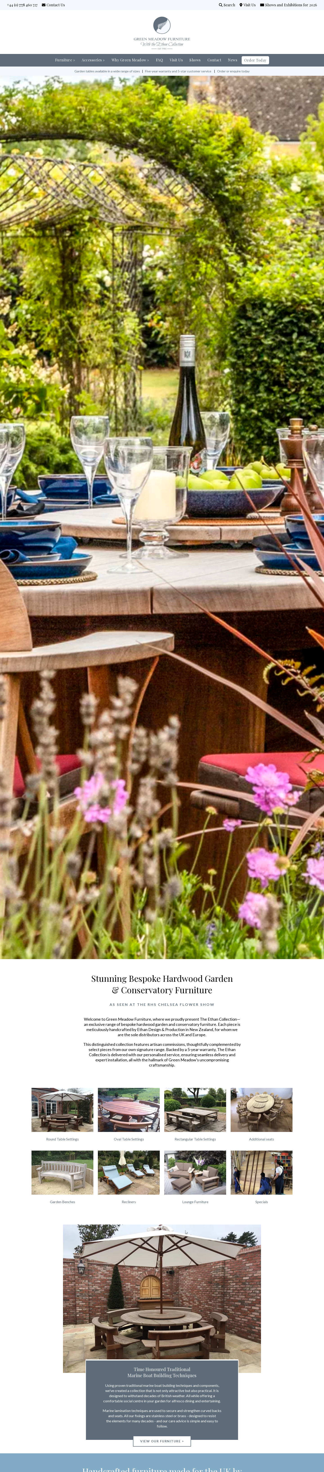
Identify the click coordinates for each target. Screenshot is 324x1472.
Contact (214, 60)
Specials (261, 1202)
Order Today (255, 60)
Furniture (65, 60)
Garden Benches (62, 1202)
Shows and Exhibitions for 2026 (291, 4)
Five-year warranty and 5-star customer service (178, 71)
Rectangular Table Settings (195, 1139)
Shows (195, 60)
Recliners (129, 1202)
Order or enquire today (233, 71)
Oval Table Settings (129, 1139)
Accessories (93, 60)
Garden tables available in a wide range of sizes (107, 71)
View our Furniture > (162, 1441)
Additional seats (261, 1139)
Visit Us (251, 4)
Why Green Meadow (130, 60)
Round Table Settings (62, 1139)
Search (229, 4)
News (232, 60)
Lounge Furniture (195, 1202)
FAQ (159, 60)
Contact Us (56, 4)
